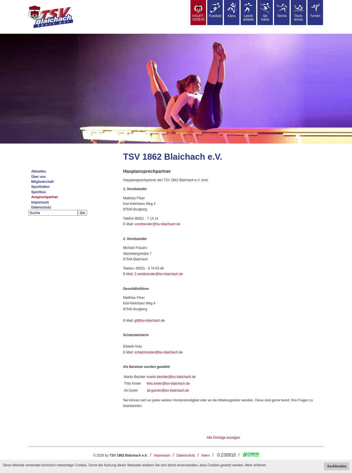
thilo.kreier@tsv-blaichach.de (168, 383)
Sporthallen (40, 187)
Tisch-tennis (299, 12)
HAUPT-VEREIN (198, 12)
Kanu (232, 10)
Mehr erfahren (255, 465)
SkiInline (265, 12)
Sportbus (38, 192)
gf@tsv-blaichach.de (150, 320)
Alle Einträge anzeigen (223, 438)
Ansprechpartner (44, 197)
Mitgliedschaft (42, 182)
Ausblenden (336, 466)
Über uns (38, 177)
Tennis (282, 10)
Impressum (40, 202)
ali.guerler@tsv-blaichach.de (168, 390)
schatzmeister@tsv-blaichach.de (159, 352)
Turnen (315, 10)
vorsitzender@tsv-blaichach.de (157, 224)
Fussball (215, 10)
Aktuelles (38, 171)
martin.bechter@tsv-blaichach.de (171, 377)
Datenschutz (41, 207)
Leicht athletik (248, 12)
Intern (205, 455)
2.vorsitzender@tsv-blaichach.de (159, 274)
